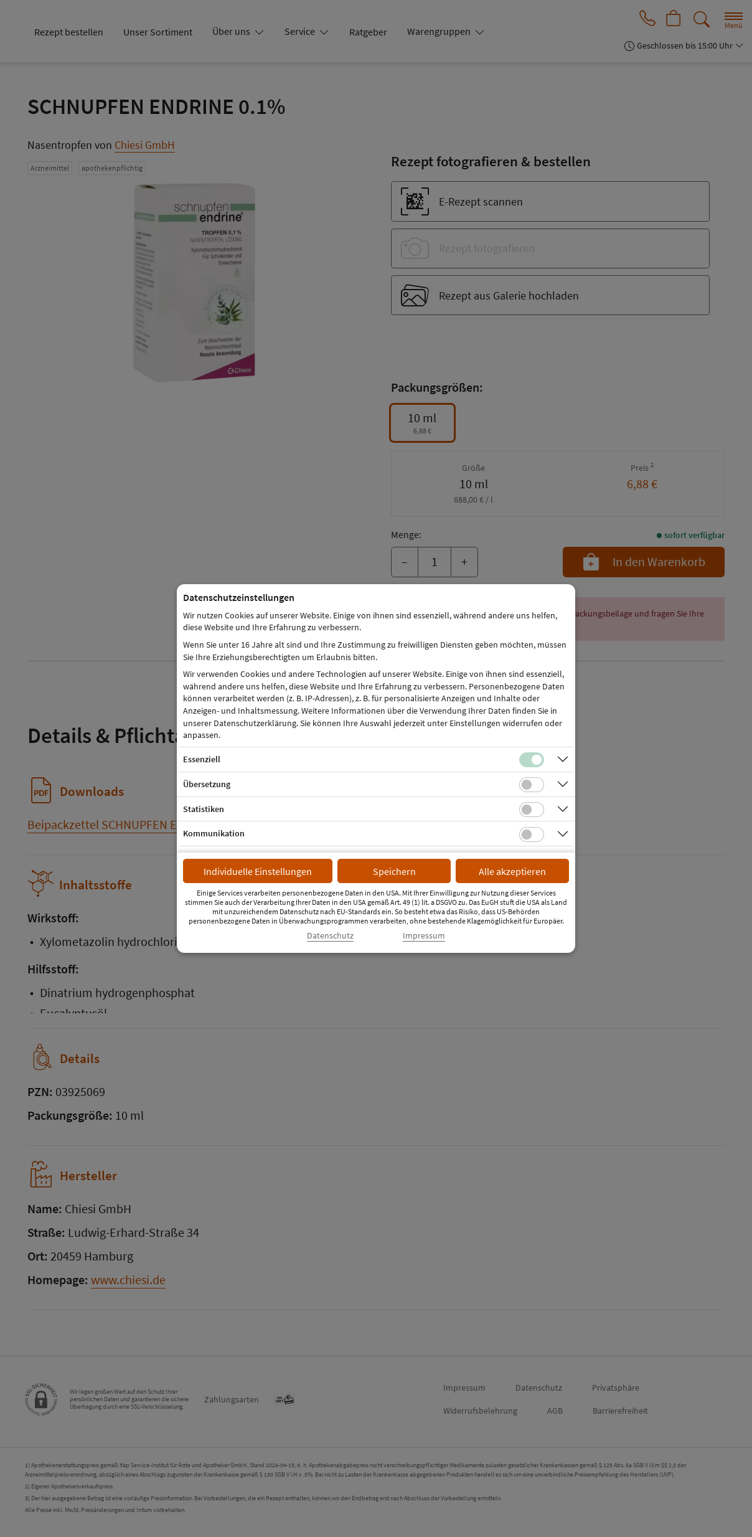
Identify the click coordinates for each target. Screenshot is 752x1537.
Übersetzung (206, 784)
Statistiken (203, 809)
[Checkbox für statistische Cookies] (531, 809)
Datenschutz (330, 935)
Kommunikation (214, 833)
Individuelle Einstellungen (258, 871)
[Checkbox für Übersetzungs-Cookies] (531, 784)
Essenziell (201, 759)
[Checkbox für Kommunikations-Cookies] (531, 834)
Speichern (394, 871)
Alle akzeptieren (512, 871)
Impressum (424, 935)
